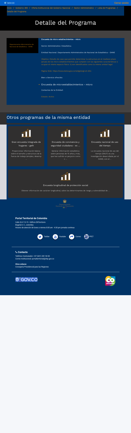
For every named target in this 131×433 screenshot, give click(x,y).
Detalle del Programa (16, 11)
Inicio (9, 8)
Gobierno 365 (21, 8)
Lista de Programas (106, 8)
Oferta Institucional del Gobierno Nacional (50, 8)
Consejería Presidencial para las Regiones (32, 267)
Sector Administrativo (84, 8)
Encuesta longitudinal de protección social (65, 185)
